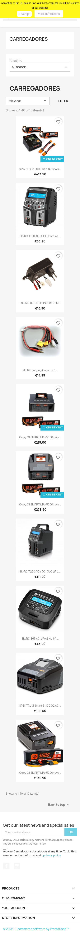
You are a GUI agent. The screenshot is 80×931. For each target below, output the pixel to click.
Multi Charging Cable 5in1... (40, 370)
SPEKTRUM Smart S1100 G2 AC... (40, 705)
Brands (15, 61)
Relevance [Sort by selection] (27, 101)
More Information (49, 13)
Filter (63, 101)
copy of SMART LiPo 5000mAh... (40, 437)
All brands (40, 67)
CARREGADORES (29, 39)
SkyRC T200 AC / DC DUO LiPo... (40, 571)
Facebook (6, 866)
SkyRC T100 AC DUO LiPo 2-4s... (40, 236)
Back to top (59, 804)
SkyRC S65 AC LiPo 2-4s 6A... (40, 638)
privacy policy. (52, 855)
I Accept (24, 13)
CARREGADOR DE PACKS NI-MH (40, 303)
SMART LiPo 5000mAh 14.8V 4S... (40, 169)
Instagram (17, 866)
